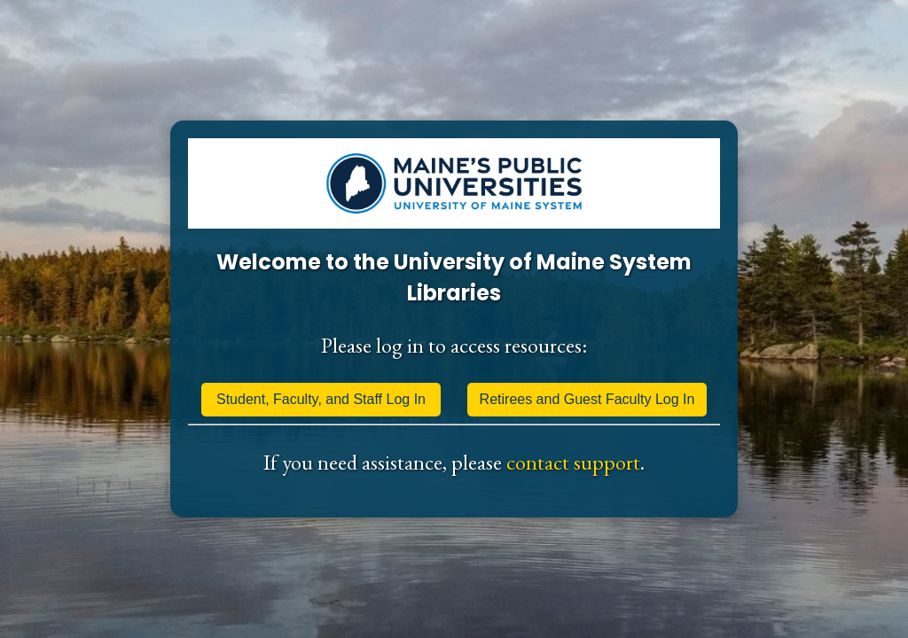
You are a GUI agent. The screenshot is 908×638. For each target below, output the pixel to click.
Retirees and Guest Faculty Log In (587, 399)
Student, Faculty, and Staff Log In (321, 399)
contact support (573, 462)
